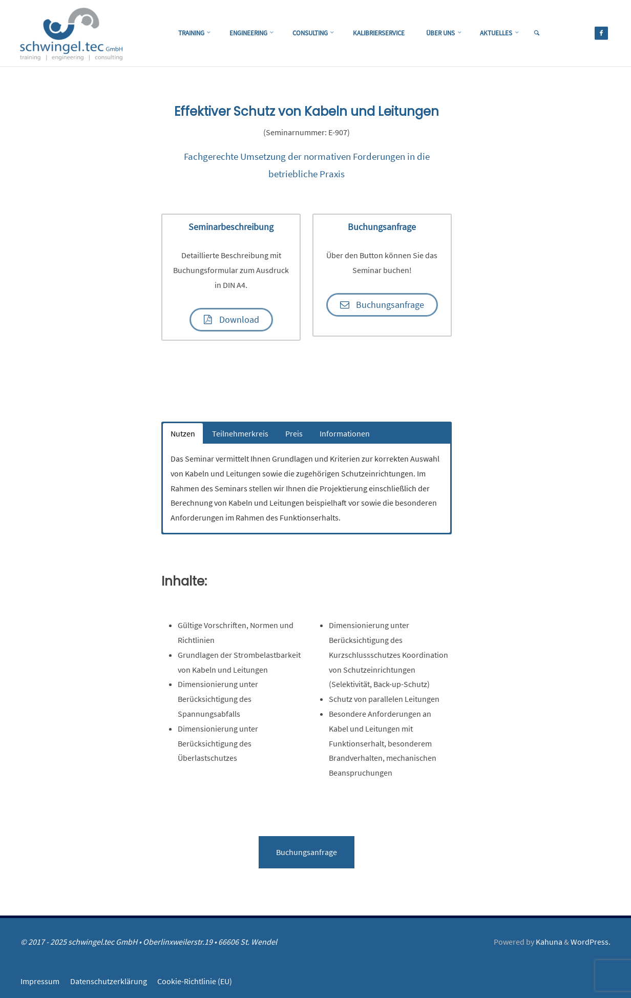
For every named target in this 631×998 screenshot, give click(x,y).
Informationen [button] (345, 435)
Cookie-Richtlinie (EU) (195, 983)
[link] (549, 34)
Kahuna (548, 943)
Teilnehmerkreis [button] (240, 435)
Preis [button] (294, 435)
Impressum (39, 983)
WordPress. (591, 943)
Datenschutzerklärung (108, 983)
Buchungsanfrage (306, 853)
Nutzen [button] (183, 435)
